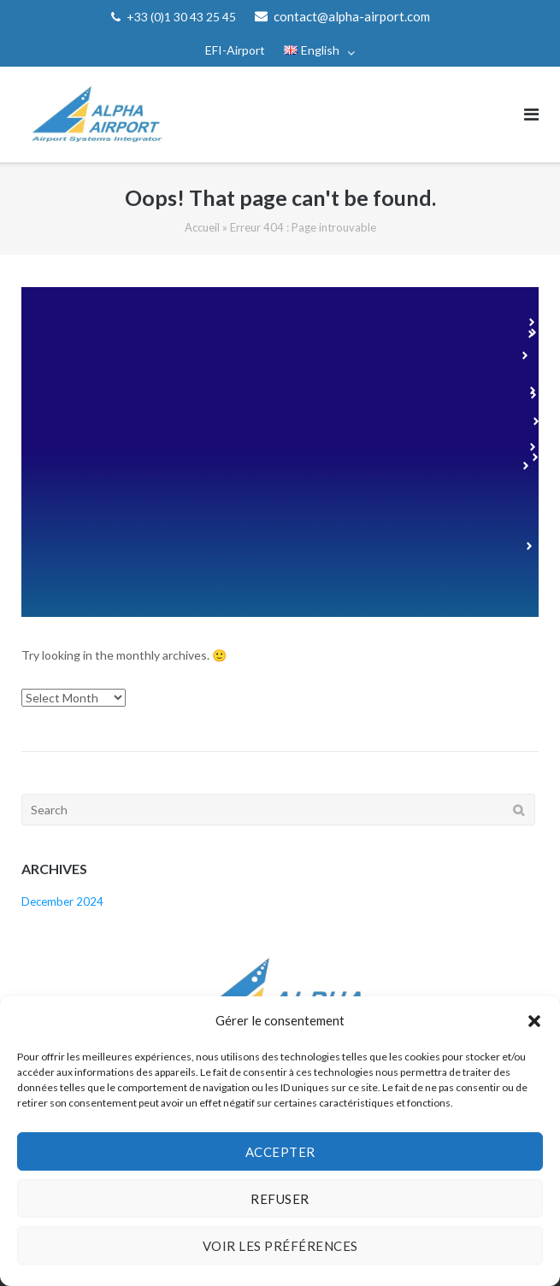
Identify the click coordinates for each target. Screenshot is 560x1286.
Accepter (280, 1152)
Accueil (202, 227)
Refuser (280, 1199)
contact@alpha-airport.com (352, 16)
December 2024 (62, 901)
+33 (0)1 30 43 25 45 (181, 16)
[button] (534, 1021)
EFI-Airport (235, 50)
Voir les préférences (280, 1246)
